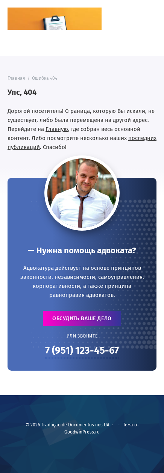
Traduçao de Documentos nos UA (55, 19)
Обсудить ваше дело (82, 318)
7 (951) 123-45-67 (82, 350)
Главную (57, 129)
